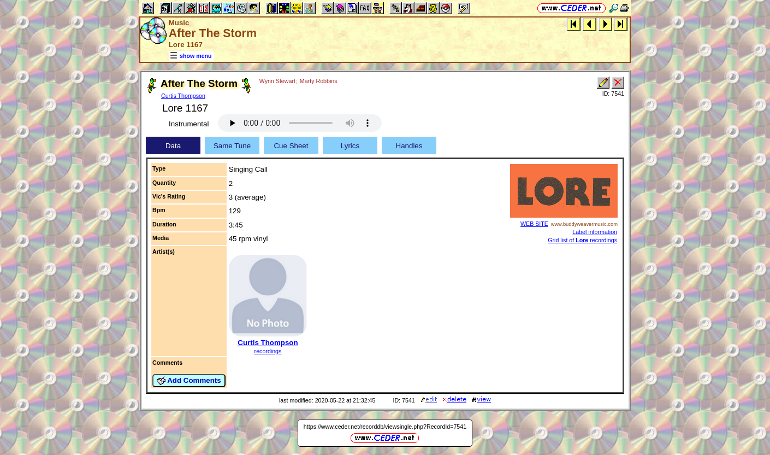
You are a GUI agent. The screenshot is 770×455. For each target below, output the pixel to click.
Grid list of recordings (582, 240)
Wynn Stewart (277, 81)
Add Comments (189, 380)
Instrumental (189, 124)
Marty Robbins (318, 81)
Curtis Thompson (183, 95)
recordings (268, 351)
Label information (594, 232)
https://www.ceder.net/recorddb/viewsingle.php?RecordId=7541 (385, 426)
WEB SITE (534, 223)
